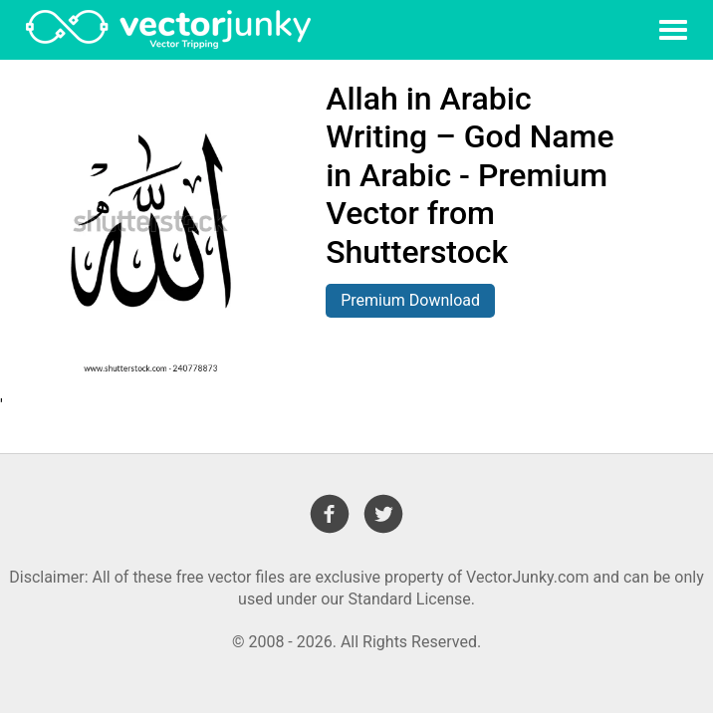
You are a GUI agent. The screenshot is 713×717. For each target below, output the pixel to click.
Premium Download (410, 300)
